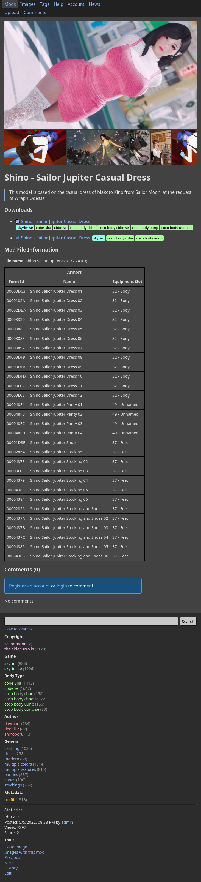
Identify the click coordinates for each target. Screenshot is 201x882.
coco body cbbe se (25, 698)
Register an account (29, 586)
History (11, 867)
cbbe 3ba (19, 683)
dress (14, 753)
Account (76, 4)
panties (16, 774)
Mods (10, 4)
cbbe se (17, 688)
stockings (18, 785)
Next (8, 862)
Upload (11, 12)
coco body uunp (24, 704)
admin (67, 822)
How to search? (18, 628)
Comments (35, 12)
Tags (44, 4)
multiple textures (25, 769)
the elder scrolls (25, 649)
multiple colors (24, 764)
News (94, 4)
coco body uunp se (25, 709)
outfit (15, 799)
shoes (15, 779)
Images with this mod (24, 852)
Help (58, 4)
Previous (12, 857)
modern (15, 758)
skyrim (15, 663)
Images (28, 4)
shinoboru (17, 734)
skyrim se (19, 668)
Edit (8, 873)
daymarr (17, 723)
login (62, 586)
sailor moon (18, 643)
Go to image (15, 847)
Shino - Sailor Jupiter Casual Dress (104, 224)
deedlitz (15, 728)
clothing (18, 748)
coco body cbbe (23, 693)
